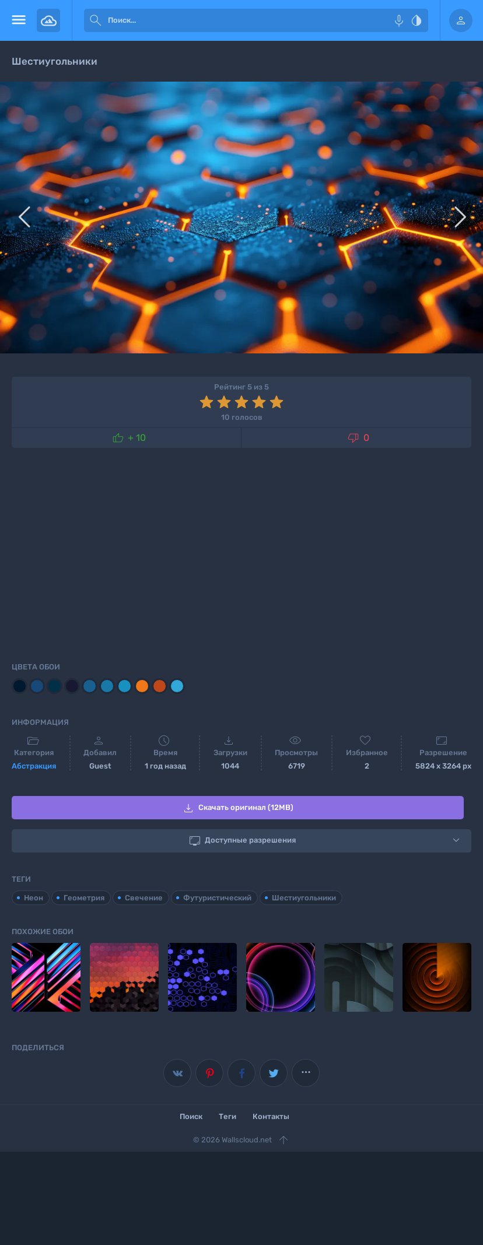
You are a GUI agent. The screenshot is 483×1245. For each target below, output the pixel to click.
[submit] (95, 20)
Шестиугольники (304, 896)
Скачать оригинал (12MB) (237, 808)
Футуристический (217, 896)
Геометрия (84, 896)
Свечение (144, 896)
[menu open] (18, 20)
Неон (33, 896)
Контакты (271, 1115)
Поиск (191, 1115)
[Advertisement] (241, 552)
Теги (227, 1115)
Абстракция (34, 766)
